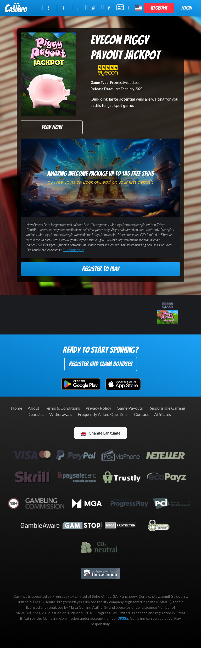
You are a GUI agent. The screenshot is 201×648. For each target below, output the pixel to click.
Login (186, 8)
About (33, 407)
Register (159, 8)
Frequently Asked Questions (103, 414)
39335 (123, 618)
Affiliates (162, 414)
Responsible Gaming (166, 407)
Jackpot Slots (89, 8)
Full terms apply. (73, 250)
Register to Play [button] (100, 269)
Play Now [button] (52, 127)
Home (16, 407)
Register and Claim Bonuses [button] (100, 364)
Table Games (60, 8)
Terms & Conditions (62, 407)
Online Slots (45, 8)
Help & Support (122, 7)
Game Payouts (130, 407)
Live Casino (74, 8)
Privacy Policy (98, 407)
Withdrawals (60, 414)
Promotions (105, 7)
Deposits (35, 414)
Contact (141, 414)
